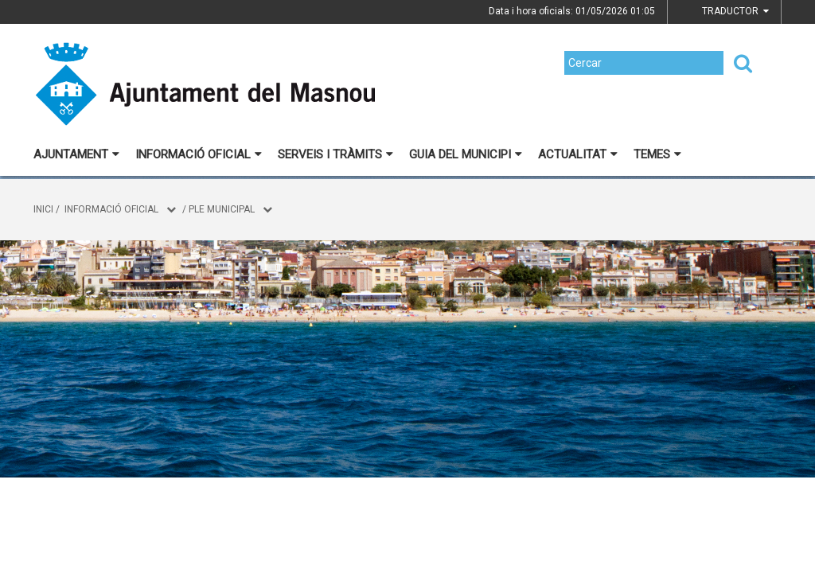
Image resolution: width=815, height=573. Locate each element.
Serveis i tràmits (335, 154)
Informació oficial (198, 154)
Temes (657, 154)
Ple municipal (222, 209)
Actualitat (578, 154)
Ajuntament (76, 154)
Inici (43, 209)
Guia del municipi (465, 154)
